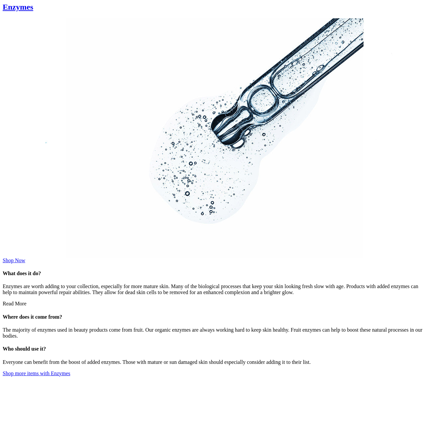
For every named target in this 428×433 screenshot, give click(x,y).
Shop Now (14, 260)
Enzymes (18, 7)
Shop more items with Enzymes (36, 373)
